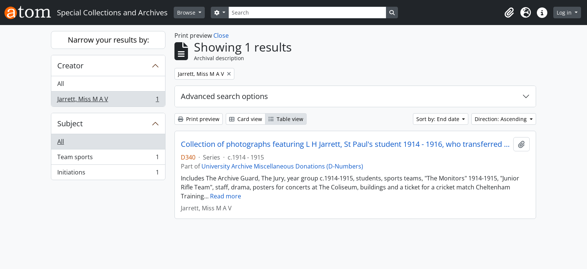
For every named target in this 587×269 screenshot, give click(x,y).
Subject (70, 123)
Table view (285, 119)
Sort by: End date (438, 119)
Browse (187, 12)
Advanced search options (224, 96)
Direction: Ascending (501, 119)
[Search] (307, 12)
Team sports (108, 158)
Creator (70, 66)
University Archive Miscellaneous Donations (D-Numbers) (282, 166)
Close (221, 35)
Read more (225, 196)
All (60, 84)
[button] (509, 12)
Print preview (198, 119)
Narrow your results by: (108, 40)
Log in (565, 12)
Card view (245, 119)
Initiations (108, 174)
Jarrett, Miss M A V (108, 100)
